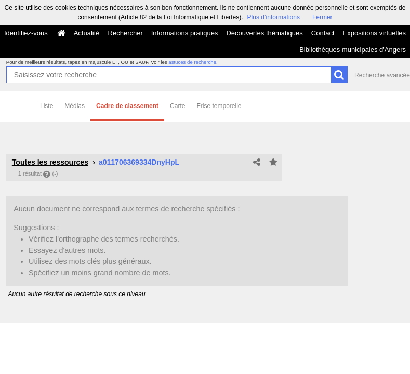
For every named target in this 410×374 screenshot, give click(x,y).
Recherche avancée (382, 75)
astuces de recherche (192, 62)
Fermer (322, 17)
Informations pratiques (184, 33)
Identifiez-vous (26, 33)
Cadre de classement (127, 106)
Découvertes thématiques (264, 33)
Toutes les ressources (50, 162)
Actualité (87, 33)
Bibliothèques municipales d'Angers (352, 50)
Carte (177, 106)
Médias (74, 106)
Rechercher (125, 33)
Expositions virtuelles (374, 33)
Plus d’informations (273, 17)
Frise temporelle (218, 106)
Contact (323, 33)
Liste (46, 106)
